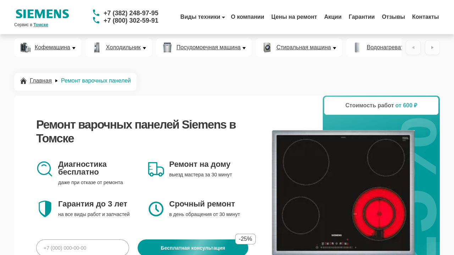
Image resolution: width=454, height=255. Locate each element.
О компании (247, 17)
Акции (333, 17)
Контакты (425, 17)
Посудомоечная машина (209, 47)
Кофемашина (52, 47)
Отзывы (393, 17)
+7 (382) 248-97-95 (131, 13)
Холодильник (123, 47)
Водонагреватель (390, 47)
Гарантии (362, 17)
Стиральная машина (303, 47)
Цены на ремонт (294, 17)
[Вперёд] (432, 47)
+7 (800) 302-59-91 (131, 20)
